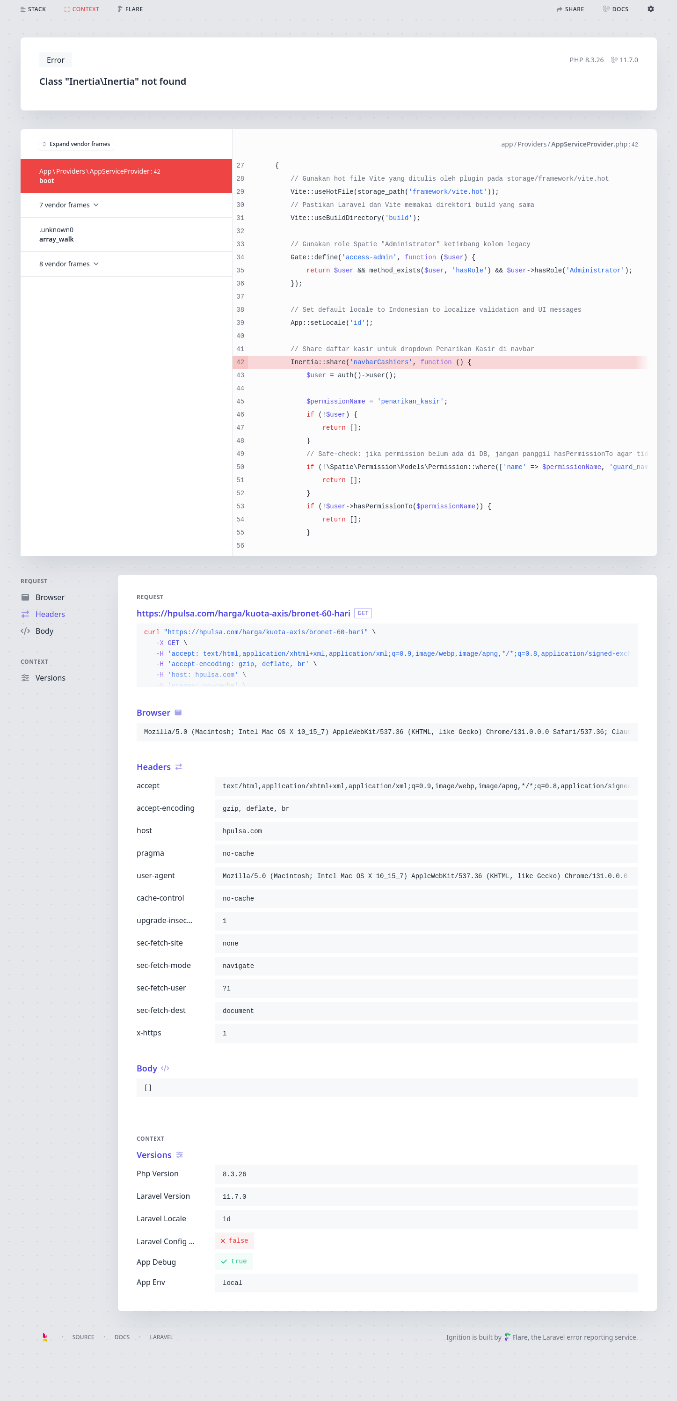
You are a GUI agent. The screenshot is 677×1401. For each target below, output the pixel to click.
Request (34, 581)
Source (84, 1337)
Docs (122, 1337)
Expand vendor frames (76, 143)
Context (35, 662)
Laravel (161, 1337)
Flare (516, 1337)
